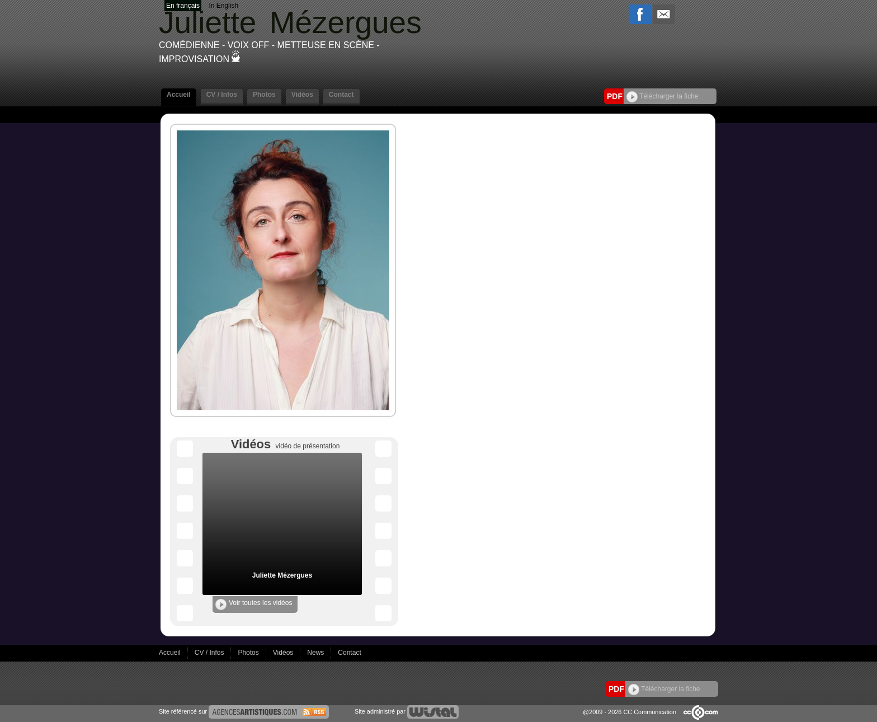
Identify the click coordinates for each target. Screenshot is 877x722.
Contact (341, 95)
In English (223, 6)
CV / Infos (221, 95)
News (316, 653)
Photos (264, 95)
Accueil (179, 95)
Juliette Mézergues (282, 575)
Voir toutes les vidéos (253, 604)
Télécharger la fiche (662, 96)
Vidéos (302, 95)
